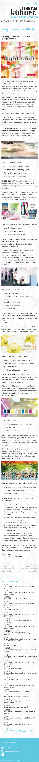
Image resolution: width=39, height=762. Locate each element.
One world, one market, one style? (16, 707)
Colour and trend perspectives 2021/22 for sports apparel (19, 593)
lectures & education (11, 581)
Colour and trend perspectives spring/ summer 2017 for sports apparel (20, 640)
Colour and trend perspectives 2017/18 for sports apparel (19, 615)
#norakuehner (7, 748)
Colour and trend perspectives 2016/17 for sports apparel (19, 663)
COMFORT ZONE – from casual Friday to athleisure (18, 621)
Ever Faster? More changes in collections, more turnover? (20, 657)
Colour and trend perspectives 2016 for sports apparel (20, 674)
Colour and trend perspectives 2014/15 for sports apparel (19, 701)
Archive (27, 3)
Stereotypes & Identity (11, 645)
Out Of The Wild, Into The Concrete (16, 692)
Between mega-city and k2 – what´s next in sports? (19, 712)
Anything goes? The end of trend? (16, 696)
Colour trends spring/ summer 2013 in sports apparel (20, 718)
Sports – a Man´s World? (12, 668)
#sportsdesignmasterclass (10, 751)
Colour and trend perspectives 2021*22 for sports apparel (19, 587)
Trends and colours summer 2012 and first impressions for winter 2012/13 (19, 731)
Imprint (4, 760)
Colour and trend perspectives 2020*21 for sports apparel (19, 604)
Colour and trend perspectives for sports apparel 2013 (18, 725)
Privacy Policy (14, 760)
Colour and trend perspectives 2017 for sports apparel (20, 650)
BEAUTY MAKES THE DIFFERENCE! (16, 599)
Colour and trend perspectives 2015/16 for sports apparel (19, 686)
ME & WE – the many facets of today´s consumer (17, 633)
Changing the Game (11, 610)
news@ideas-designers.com (19, 550)
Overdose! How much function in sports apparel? (18, 680)
